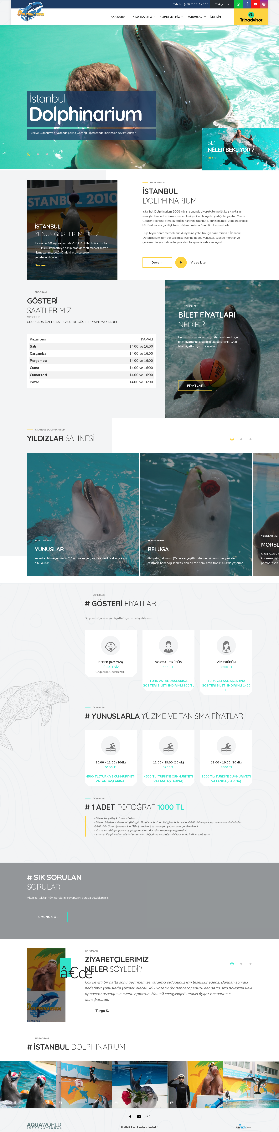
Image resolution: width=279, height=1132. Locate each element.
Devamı (40, 265)
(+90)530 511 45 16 (196, 4)
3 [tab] (47, 154)
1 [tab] (28, 154)
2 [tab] (38, 154)
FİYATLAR (195, 386)
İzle (210, 158)
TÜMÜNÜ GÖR (47, 917)
